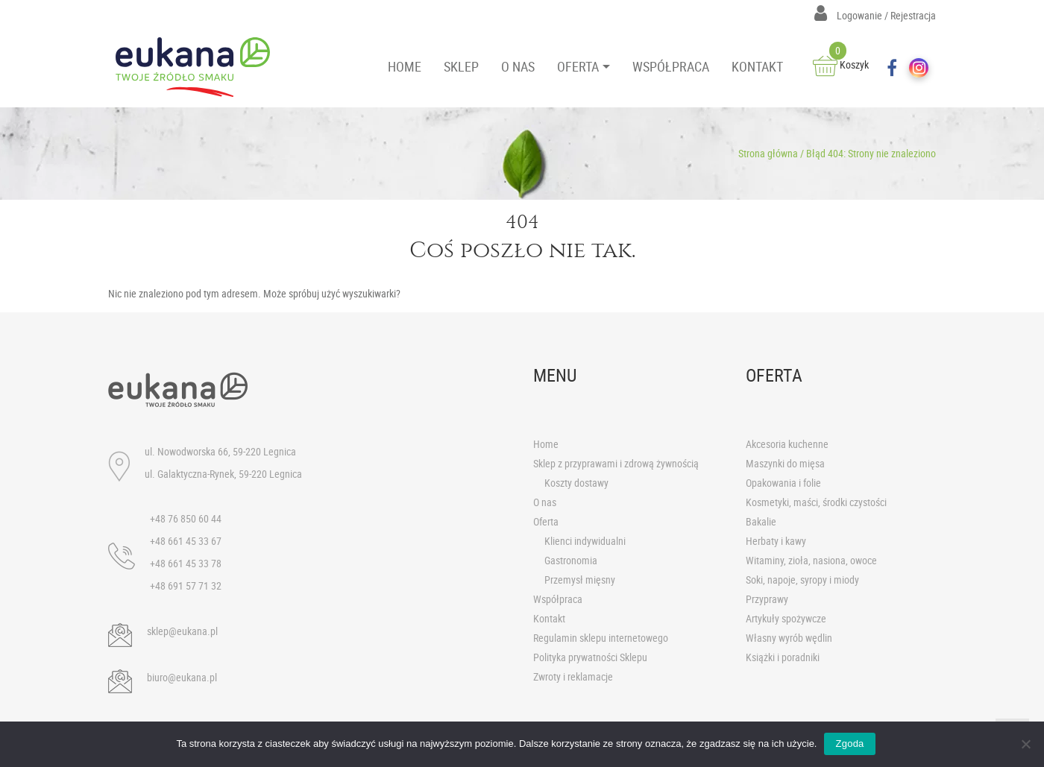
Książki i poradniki (783, 657)
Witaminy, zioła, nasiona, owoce (811, 560)
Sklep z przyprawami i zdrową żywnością (616, 463)
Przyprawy (767, 599)
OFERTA (578, 66)
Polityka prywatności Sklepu (590, 657)
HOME (404, 66)
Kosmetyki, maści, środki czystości (816, 502)
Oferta (546, 521)
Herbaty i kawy (776, 541)
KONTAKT (757, 66)
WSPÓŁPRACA (670, 66)
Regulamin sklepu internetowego (600, 638)
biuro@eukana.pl (182, 677)
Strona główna (768, 153)
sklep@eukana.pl (182, 631)
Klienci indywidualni (585, 541)
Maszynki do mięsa (785, 463)
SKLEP (461, 66)
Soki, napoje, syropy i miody (802, 579)
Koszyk (841, 64)
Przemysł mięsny (579, 579)
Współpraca (557, 599)
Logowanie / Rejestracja (875, 15)
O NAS (518, 66)
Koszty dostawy (576, 483)
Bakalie (761, 521)
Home (546, 444)
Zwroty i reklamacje (573, 676)
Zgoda (849, 743)
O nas (544, 502)
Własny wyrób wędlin (789, 638)
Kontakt (549, 618)
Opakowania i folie (783, 483)
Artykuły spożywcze (786, 618)
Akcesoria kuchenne (787, 444)
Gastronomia (570, 560)
